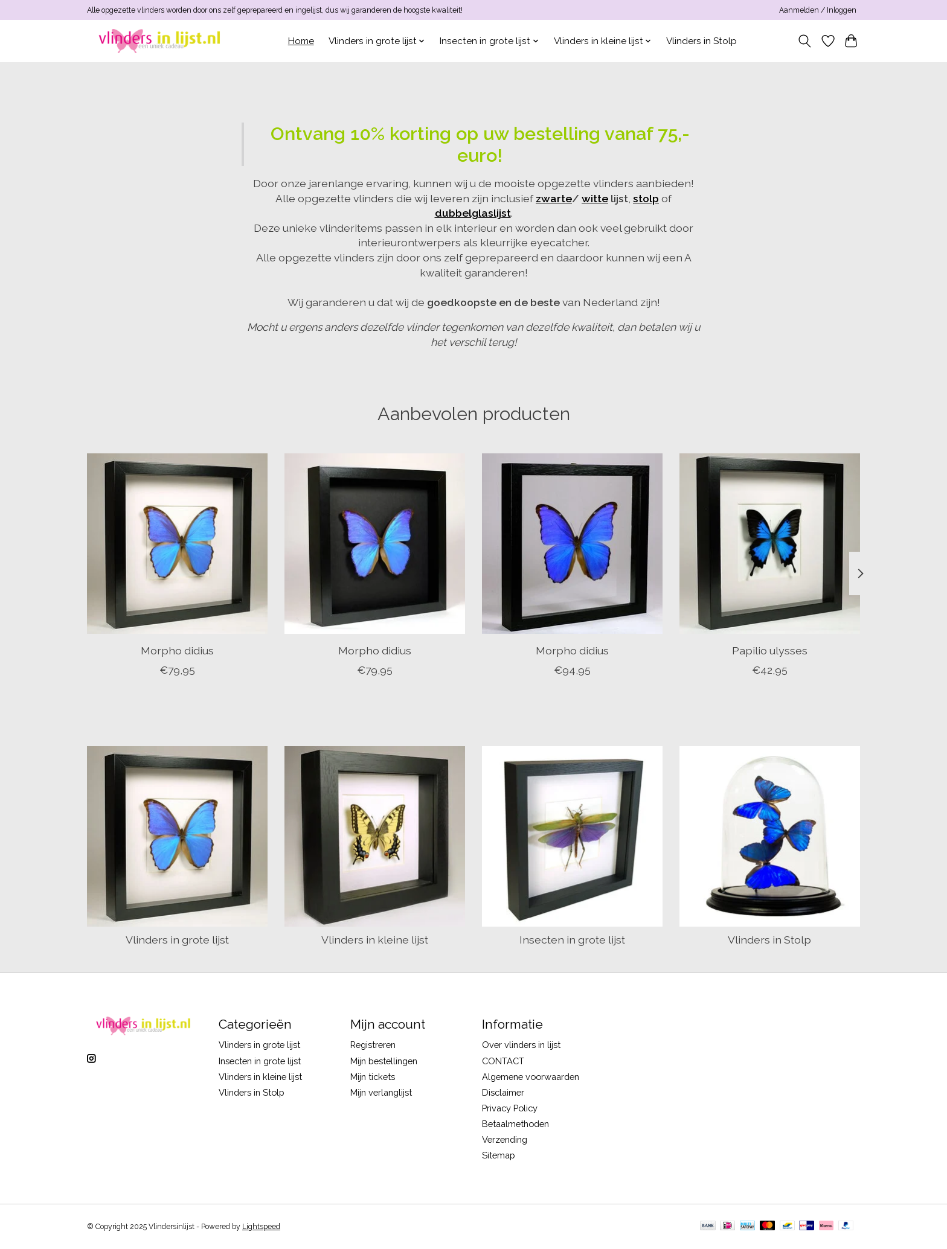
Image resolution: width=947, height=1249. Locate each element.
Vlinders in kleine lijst (374, 939)
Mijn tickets (372, 1077)
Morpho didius (177, 650)
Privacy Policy (510, 1108)
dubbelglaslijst (473, 212)
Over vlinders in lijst (521, 1045)
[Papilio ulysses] (769, 543)
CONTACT (503, 1061)
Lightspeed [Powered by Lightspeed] (261, 1226)
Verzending (504, 1139)
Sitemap (498, 1155)
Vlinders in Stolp (701, 41)
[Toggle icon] (805, 41)
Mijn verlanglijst (381, 1092)
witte (595, 198)
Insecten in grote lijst (572, 939)
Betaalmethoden (515, 1124)
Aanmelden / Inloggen (817, 10)
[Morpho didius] (177, 543)
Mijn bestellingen (383, 1061)
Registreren (373, 1045)
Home (301, 41)
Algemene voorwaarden (530, 1077)
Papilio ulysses (769, 650)
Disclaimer (503, 1092)
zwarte (554, 198)
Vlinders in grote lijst (177, 939)
